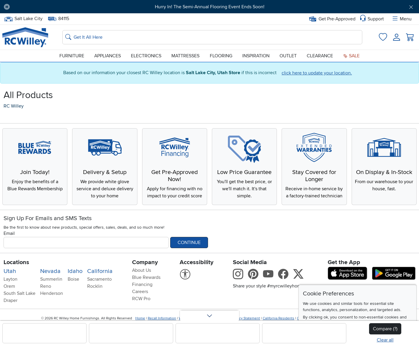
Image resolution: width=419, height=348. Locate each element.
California (100, 271)
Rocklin (95, 286)
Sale (351, 56)
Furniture (71, 56)
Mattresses (185, 56)
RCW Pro (141, 299)
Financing (142, 284)
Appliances (107, 56)
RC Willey (14, 106)
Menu (402, 19)
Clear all (385, 340)
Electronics (146, 56)
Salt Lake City (23, 19)
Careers (140, 292)
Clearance (320, 56)
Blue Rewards (146, 277)
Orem (9, 286)
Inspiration (255, 56)
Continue (189, 242)
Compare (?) (385, 329)
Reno (45, 286)
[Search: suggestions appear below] (212, 37)
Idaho (75, 271)
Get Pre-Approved (332, 18)
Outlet (288, 56)
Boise (73, 279)
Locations (16, 262)
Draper (10, 300)
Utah (10, 271)
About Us (141, 270)
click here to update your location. (317, 73)
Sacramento (99, 279)
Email (9, 233)
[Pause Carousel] (6, 7)
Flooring (221, 56)
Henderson (51, 293)
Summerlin (51, 279)
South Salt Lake (19, 293)
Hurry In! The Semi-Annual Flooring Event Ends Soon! (209, 7)
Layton (10, 279)
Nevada (50, 271)
